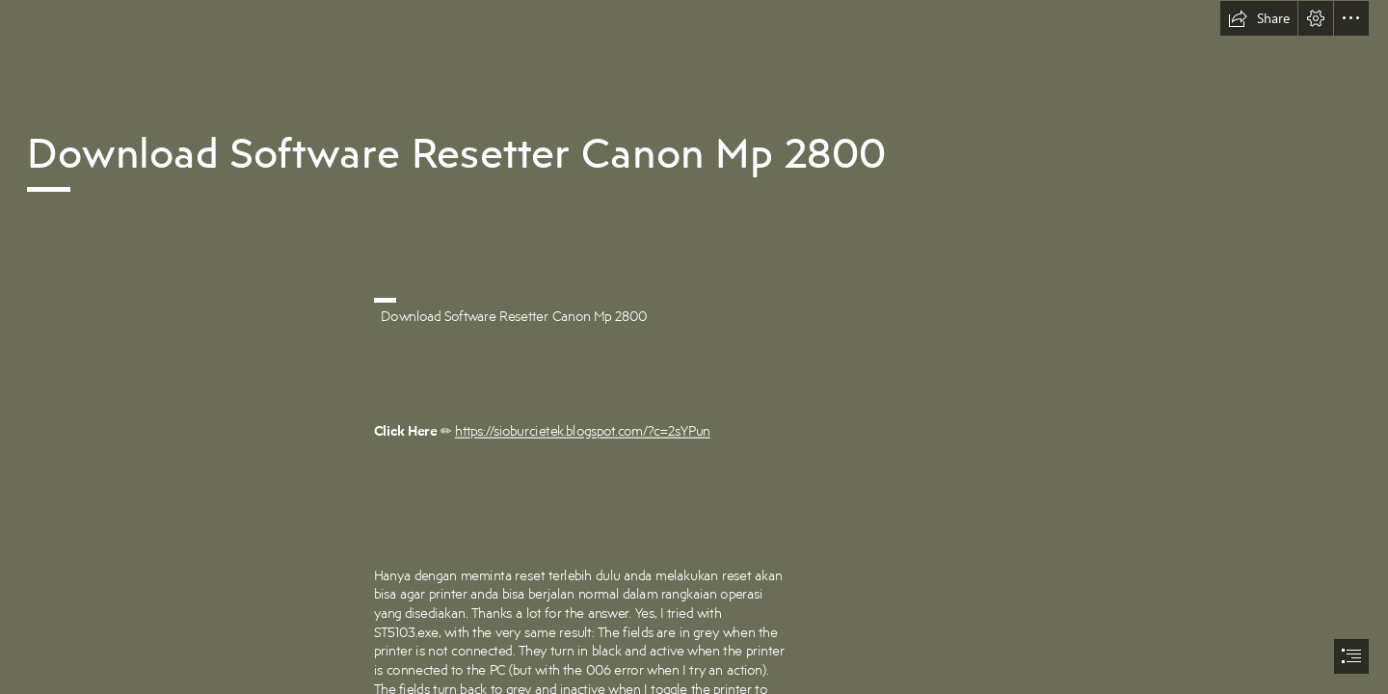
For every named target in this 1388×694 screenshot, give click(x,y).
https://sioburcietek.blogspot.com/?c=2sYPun (582, 431)
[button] (1258, 18)
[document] (694, 347)
